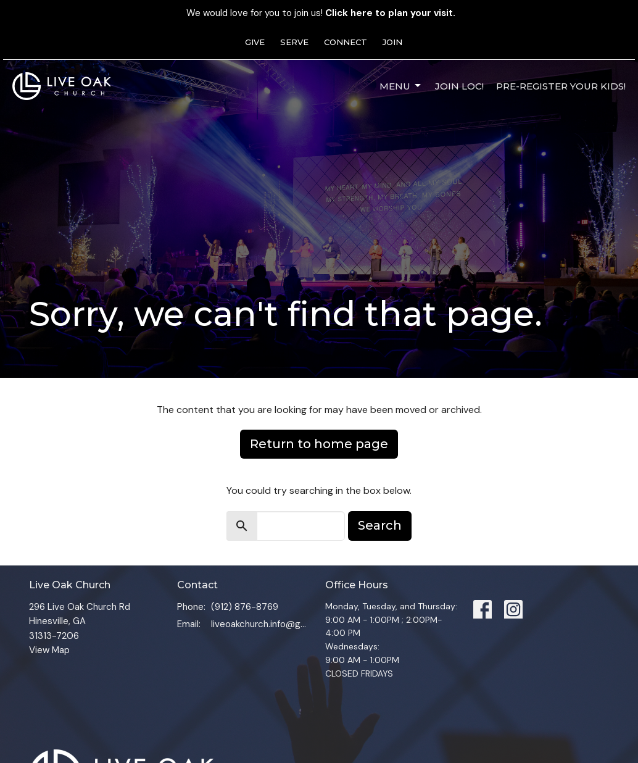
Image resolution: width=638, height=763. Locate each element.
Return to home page (319, 443)
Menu (401, 86)
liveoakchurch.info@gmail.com (262, 624)
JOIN (392, 42)
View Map (49, 650)
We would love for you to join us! (320, 13)
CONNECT (345, 42)
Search (380, 525)
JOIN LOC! (459, 86)
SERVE (294, 42)
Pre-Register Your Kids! (561, 86)
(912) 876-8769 (244, 607)
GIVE (255, 42)
